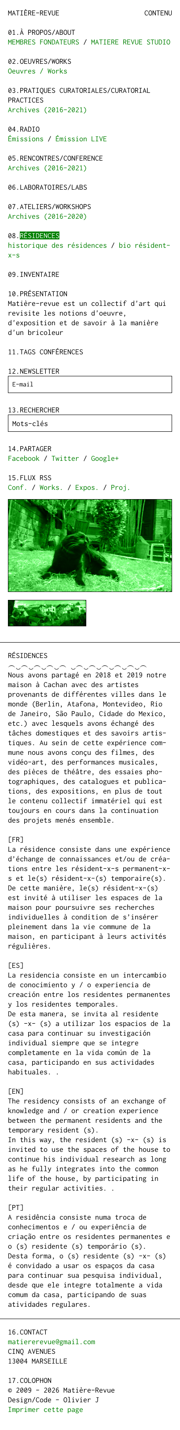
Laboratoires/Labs (53, 187)
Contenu (158, 13)
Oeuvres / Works (37, 71)
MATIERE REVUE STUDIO (130, 42)
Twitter (65, 458)
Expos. (87, 487)
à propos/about (47, 32)
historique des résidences (57, 245)
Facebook (24, 458)
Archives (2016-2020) (47, 216)
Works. (51, 487)
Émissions (26, 139)
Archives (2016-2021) (47, 110)
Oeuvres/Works (45, 61)
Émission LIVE (81, 139)
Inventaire (39, 274)
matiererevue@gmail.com (51, 1341)
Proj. (121, 487)
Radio (30, 129)
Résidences (39, 235)
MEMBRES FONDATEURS (43, 42)
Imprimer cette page (45, 1409)
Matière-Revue (33, 13)
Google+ (105, 458)
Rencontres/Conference (61, 158)
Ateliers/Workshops (55, 206)
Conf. (18, 487)
